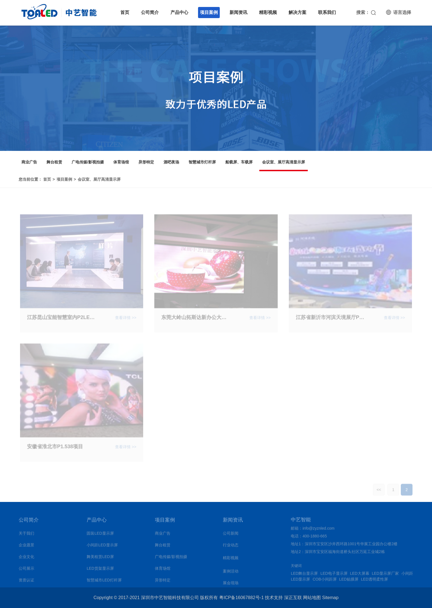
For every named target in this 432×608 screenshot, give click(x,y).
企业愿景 (26, 547)
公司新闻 (230, 535)
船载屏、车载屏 (239, 162)
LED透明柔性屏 (374, 581)
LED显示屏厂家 (385, 575)
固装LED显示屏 (100, 535)
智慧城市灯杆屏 (202, 162)
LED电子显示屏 (333, 575)
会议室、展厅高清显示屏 (283, 162)
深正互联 (293, 597)
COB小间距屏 (324, 581)
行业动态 (230, 547)
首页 (124, 12)
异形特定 (146, 162)
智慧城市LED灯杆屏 (104, 582)
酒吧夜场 (171, 162)
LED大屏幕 (359, 575)
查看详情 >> (125, 321)
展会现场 (230, 584)
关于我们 (26, 535)
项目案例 (209, 12)
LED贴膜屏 (348, 581)
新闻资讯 (238, 12)
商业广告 (29, 162)
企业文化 (26, 558)
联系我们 (327, 12)
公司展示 (26, 570)
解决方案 (297, 12)
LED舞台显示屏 (304, 575)
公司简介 (150, 12)
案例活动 (230, 573)
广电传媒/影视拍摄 (88, 162)
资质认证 (26, 582)
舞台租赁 (54, 162)
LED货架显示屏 (100, 570)
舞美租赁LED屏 (100, 558)
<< (379, 493)
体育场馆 (121, 162)
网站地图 (312, 597)
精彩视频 (268, 12)
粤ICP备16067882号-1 (241, 597)
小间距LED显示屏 (102, 547)
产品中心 (179, 12)
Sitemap (330, 597)
